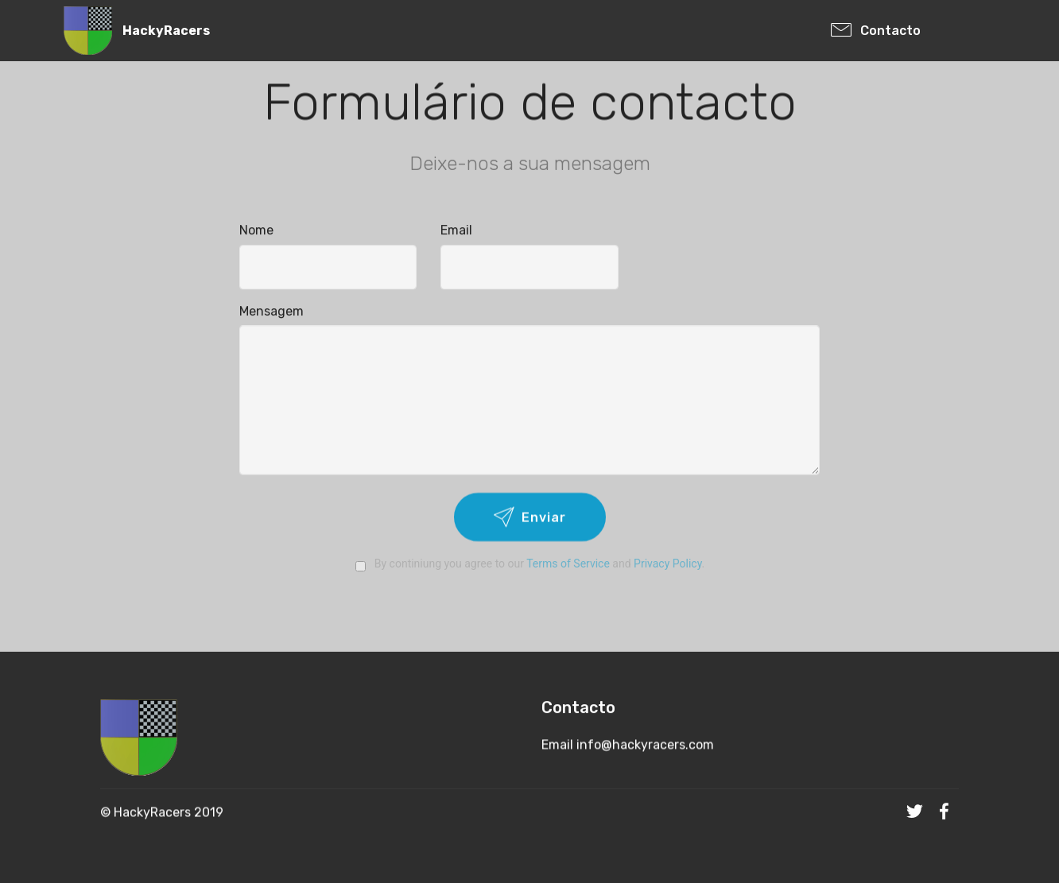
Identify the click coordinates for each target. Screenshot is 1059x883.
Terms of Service (568, 563)
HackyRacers (166, 30)
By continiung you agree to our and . (529, 563)
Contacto (909, 30)
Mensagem (271, 311)
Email (456, 230)
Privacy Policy (667, 563)
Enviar (530, 518)
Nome (256, 230)
